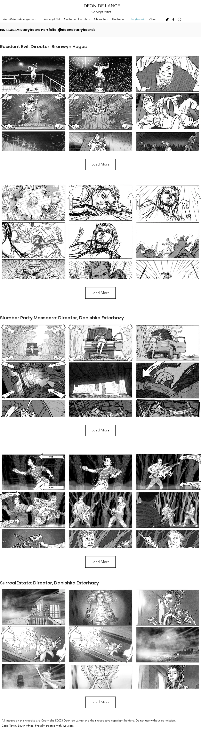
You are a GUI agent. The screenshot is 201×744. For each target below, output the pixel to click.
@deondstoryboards (76, 29)
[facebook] (173, 19)
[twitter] (167, 19)
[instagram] (179, 19)
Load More (100, 164)
